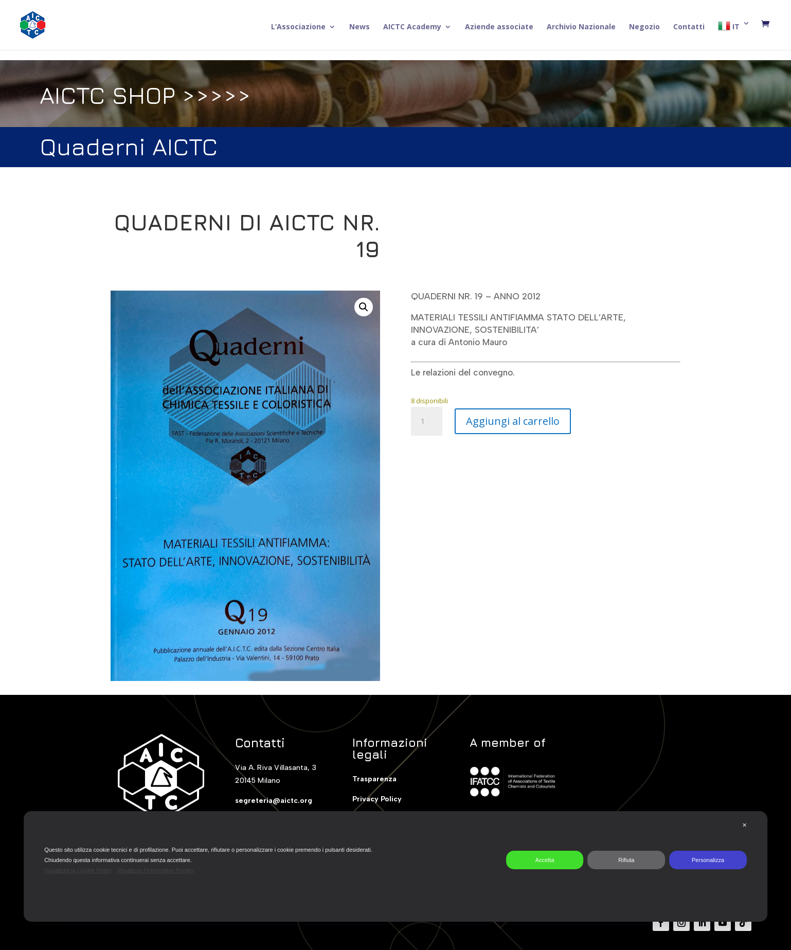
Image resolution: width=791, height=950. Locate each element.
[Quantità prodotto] (426, 421)
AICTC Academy (412, 27)
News (359, 27)
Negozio (644, 27)
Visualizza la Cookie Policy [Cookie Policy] (78, 870)
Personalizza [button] (708, 860)
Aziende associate (499, 27)
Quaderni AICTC (129, 145)
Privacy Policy (377, 799)
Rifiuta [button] (626, 860)
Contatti (689, 27)
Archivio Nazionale (581, 27)
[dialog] (395, 866)
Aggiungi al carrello (513, 421)
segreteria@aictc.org (273, 800)
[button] (363, 307)
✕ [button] (744, 825)
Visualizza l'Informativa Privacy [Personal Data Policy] (155, 870)
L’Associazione (298, 27)
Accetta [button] (544, 860)
